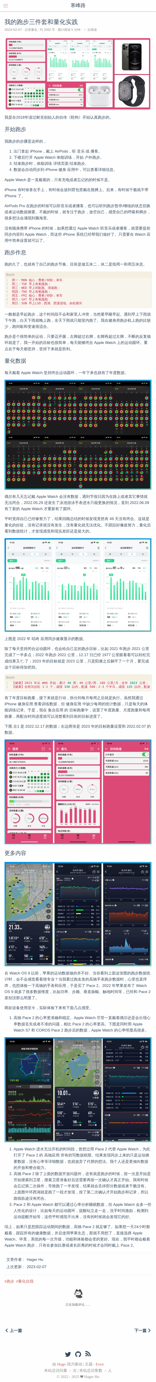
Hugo (61, 1364)
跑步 (10, 1281)
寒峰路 (78, 5)
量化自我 (26, 1281)
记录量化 (31, 29)
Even (100, 1364)
